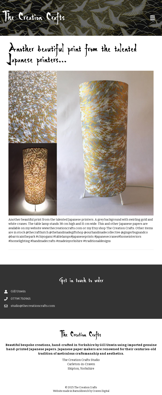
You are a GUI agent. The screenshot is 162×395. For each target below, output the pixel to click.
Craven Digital (101, 391)
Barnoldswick (81, 391)
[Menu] (152, 18)
